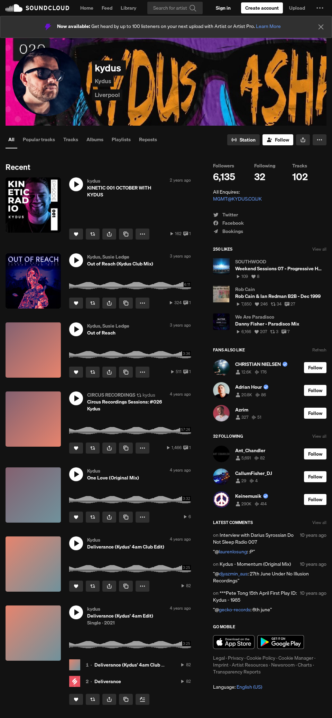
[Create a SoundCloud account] (262, 7)
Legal (219, 658)
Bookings (228, 231)
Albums (94, 139)
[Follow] (277, 139)
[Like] (76, 234)
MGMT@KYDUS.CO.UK (237, 199)
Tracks (70, 139)
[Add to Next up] (142, 699)
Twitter (225, 215)
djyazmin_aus (233, 574)
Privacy (235, 658)
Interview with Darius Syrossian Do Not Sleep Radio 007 (253, 538)
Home (86, 8)
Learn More (268, 26)
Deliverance (107, 681)
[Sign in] (223, 7)
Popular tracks (39, 139)
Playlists (121, 139)
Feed (107, 8)
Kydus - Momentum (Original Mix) (255, 564)
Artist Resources (250, 665)
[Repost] (93, 234)
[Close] (321, 27)
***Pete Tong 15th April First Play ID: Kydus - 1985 (255, 596)
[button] (319, 8)
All (11, 139)
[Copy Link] (126, 234)
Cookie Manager (295, 658)
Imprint (221, 665)
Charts (305, 665)
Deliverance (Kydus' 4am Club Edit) (133, 665)
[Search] (175, 8)
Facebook (228, 223)
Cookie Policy (261, 658)
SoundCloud (37, 8)
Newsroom (283, 665)
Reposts (148, 139)
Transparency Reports (237, 672)
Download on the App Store (234, 642)
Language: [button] (237, 687)
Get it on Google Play (280, 642)
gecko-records (234, 609)
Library (128, 8)
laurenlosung (233, 551)
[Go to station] (243, 139)
